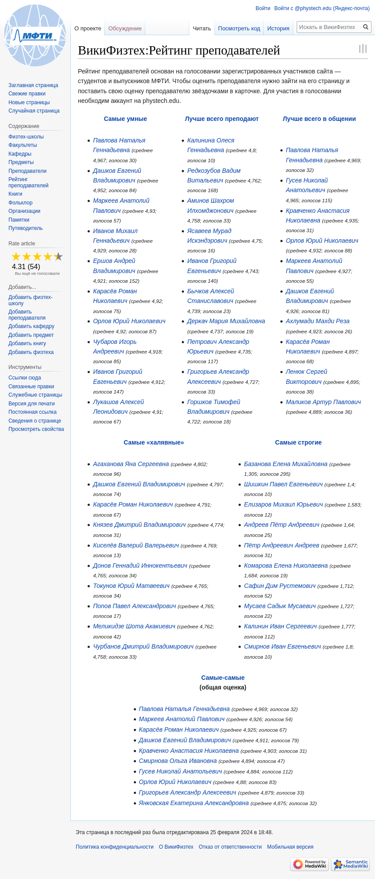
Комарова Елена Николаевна (285, 565)
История (278, 28)
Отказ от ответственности (230, 847)
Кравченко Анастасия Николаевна (189, 750)
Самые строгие (298, 442)
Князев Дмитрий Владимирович (139, 524)
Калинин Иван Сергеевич (280, 626)
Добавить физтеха (31, 352)
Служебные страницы (35, 395)
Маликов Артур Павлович (323, 401)
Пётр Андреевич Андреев (281, 545)
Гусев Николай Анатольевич (180, 771)
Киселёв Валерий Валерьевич (136, 545)
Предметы (20, 162)
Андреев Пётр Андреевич (281, 524)
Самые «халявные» (154, 442)
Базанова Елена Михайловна (285, 463)
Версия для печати (31, 404)
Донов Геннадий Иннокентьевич (140, 565)
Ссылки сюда (24, 378)
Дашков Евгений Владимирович (139, 484)
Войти (263, 8)
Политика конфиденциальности (115, 847)
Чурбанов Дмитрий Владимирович (143, 646)
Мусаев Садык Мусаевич (280, 605)
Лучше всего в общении (319, 118)
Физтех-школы (26, 137)
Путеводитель (25, 228)
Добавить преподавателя (26, 315)
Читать (202, 28)
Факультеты (22, 145)
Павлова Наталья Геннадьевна (184, 708)
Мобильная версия (290, 847)
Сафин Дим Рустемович (280, 585)
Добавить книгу (27, 343)
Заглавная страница (33, 85)
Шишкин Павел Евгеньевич (283, 484)
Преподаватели (27, 171)
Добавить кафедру (31, 326)
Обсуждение (125, 28)
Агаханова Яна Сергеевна (131, 463)
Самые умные (125, 118)
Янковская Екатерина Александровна (194, 802)
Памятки (18, 220)
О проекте (87, 28)
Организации (24, 211)
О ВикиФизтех (176, 847)
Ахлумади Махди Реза (317, 321)
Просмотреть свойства (36, 429)
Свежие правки (26, 94)
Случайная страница (33, 111)
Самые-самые (223, 677)
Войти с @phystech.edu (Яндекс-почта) (322, 8)
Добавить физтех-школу (30, 300)
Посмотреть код (239, 28)
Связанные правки (31, 386)
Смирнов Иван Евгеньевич (282, 646)
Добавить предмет (31, 335)
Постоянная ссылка (32, 412)
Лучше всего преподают (222, 118)
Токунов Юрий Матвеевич (131, 585)
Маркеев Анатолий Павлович (182, 718)
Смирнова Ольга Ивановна (178, 760)
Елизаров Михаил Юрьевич (283, 504)
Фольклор (20, 203)
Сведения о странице (34, 421)
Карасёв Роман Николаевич (133, 504)
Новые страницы (29, 102)
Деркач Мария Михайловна (226, 321)
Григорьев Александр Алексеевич (187, 792)
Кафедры (19, 154)
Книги (15, 194)
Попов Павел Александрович (134, 605)
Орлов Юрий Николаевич (129, 321)
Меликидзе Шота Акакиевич (134, 626)
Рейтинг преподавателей (28, 182)
